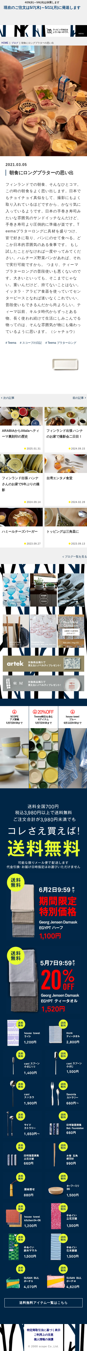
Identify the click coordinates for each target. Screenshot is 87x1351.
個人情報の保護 (43, 1339)
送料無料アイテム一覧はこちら (43, 1303)
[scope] (13, 31)
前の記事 (78, 398)
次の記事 (8, 398)
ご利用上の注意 (43, 1334)
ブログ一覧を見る (76, 556)
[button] (81, 31)
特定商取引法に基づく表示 (43, 1330)
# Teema (11, 342)
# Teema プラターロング (60, 342)
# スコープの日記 (31, 342)
